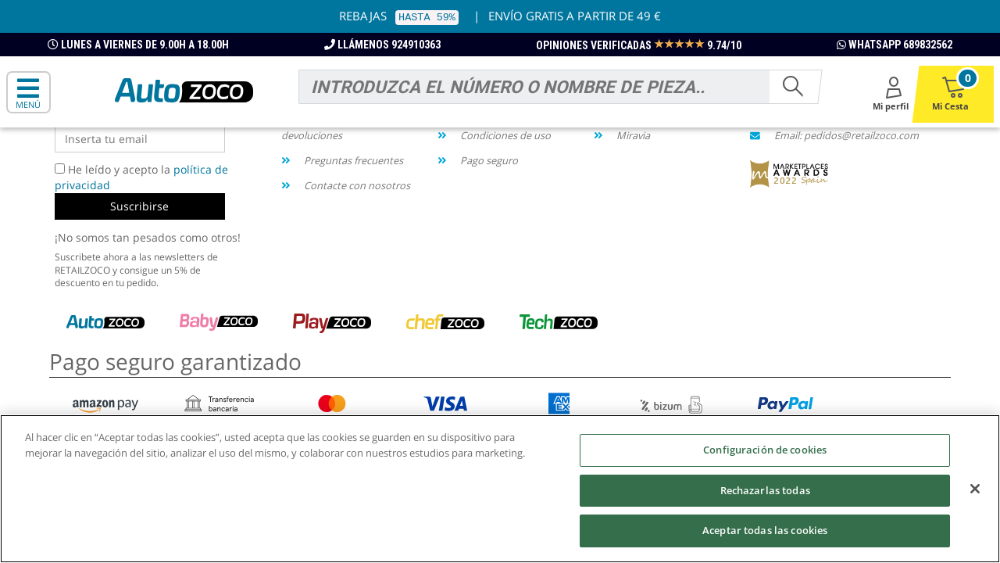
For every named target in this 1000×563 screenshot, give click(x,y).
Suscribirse (139, 206)
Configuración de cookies (765, 453)
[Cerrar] (975, 492)
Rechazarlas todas (765, 493)
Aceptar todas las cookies (764, 533)
